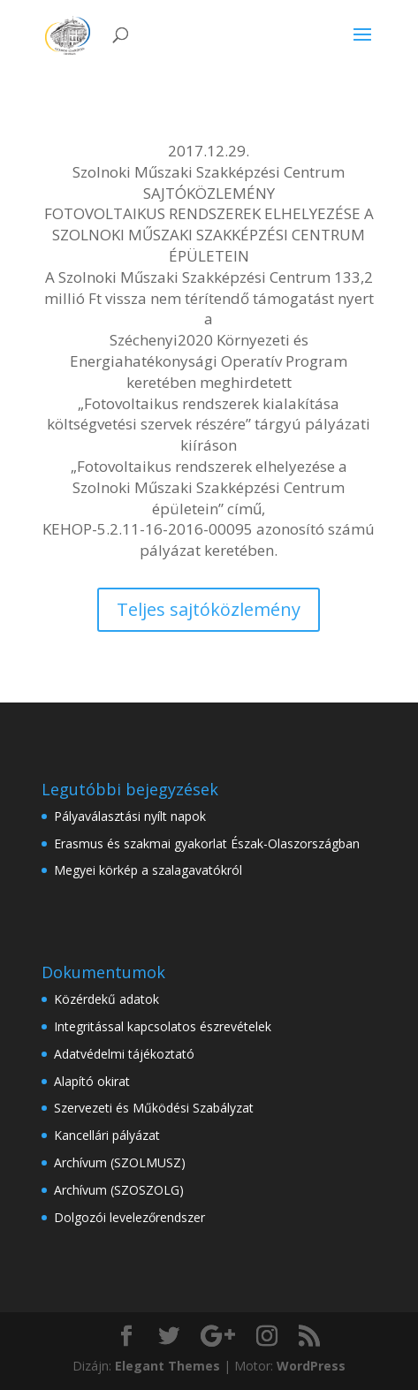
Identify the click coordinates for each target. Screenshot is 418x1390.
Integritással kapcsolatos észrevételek (162, 1026)
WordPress (311, 1365)
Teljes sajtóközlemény (208, 609)
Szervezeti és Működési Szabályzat (154, 1107)
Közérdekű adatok (106, 999)
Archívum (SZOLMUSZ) (120, 1162)
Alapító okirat (92, 1081)
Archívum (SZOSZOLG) (119, 1189)
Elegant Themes (167, 1365)
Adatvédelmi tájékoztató (124, 1053)
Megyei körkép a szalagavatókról (148, 870)
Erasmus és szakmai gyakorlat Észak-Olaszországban (207, 843)
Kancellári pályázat (107, 1135)
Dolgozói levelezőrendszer (129, 1217)
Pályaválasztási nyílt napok (130, 816)
